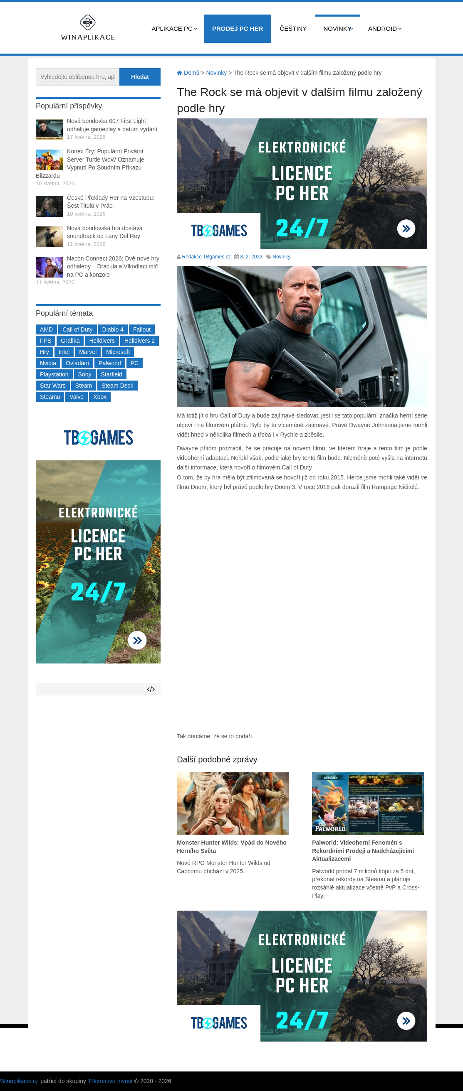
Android (382, 28)
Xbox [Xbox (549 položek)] (99, 396)
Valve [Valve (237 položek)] (76, 396)
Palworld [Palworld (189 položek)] (110, 363)
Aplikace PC (172, 28)
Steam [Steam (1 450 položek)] (83, 385)
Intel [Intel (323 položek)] (64, 352)
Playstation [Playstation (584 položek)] (54, 374)
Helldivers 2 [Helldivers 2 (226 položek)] (139, 340)
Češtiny (293, 28)
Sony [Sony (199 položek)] (85, 374)
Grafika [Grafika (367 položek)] (70, 340)
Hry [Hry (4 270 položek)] (44, 352)
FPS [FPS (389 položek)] (45, 340)
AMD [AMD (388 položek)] (46, 329)
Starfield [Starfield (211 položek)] (111, 374)
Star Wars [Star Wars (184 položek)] (53, 385)
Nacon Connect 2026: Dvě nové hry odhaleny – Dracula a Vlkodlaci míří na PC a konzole (113, 266)
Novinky (337, 28)
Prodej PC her (237, 28)
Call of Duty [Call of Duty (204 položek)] (77, 329)
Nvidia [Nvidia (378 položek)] (48, 363)
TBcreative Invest (110, 1081)
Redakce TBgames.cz (206, 257)
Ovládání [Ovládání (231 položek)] (77, 363)
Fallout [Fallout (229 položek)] (142, 329)
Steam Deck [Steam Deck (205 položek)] (117, 385)
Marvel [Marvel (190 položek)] (88, 352)
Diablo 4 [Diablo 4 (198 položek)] (113, 329)
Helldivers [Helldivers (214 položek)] (101, 340)
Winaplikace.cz (19, 1081)
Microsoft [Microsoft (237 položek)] (118, 352)
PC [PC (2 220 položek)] (135, 363)
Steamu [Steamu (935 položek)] (50, 396)
